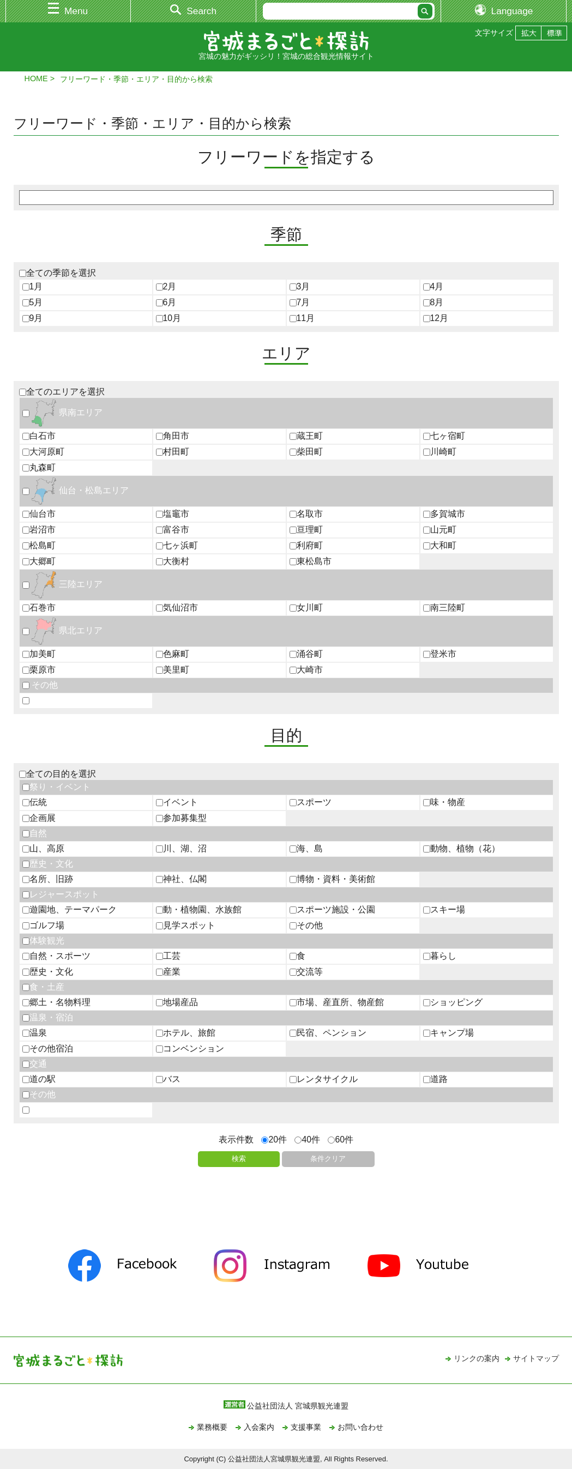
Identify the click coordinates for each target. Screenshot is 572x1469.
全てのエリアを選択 (62, 391)
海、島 (306, 848)
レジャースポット (60, 894)
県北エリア (62, 630)
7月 (300, 302)
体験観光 (43, 940)
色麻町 (172, 653)
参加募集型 (181, 818)
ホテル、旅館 (185, 1032)
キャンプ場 (448, 1032)
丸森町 (39, 467)
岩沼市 (39, 529)
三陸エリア (62, 584)
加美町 (39, 653)
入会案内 (259, 1427)
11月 (302, 318)
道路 (435, 1079)
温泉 (34, 1032)
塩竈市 (172, 513)
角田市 (172, 435)
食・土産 (43, 987)
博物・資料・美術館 (332, 879)
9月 (32, 318)
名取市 (306, 513)
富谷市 (172, 529)
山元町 (439, 529)
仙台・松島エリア (75, 490)
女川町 (306, 607)
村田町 (172, 451)
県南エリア (62, 412)
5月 (32, 302)
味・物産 (444, 802)
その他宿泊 (47, 1048)
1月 (32, 286)
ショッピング (453, 1002)
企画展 (39, 818)
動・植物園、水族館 (199, 909)
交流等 (306, 971)
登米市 (439, 653)
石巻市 (39, 607)
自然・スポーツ (56, 955)
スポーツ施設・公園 (332, 909)
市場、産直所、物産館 (337, 1002)
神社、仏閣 (181, 879)
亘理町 (306, 529)
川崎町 (439, 451)
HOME (36, 78)
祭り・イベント (56, 786)
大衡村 (172, 561)
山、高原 (43, 848)
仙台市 (39, 513)
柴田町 (306, 451)
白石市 (39, 435)
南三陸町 (444, 607)
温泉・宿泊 (47, 1017)
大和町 (439, 545)
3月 (300, 286)
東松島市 (311, 561)
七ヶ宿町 (444, 435)
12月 (436, 318)
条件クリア (328, 1158)
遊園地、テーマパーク (69, 909)
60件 (340, 1139)
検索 (239, 1158)
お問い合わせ (360, 1427)
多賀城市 (444, 513)
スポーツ (311, 802)
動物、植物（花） (461, 848)
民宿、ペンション (328, 1032)
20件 (274, 1139)
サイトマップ (536, 1358)
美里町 (172, 669)
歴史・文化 (47, 863)
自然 (34, 833)
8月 (433, 302)
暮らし (439, 955)
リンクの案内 (476, 1358)
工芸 (168, 955)
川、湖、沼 (181, 848)
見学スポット (185, 925)
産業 (168, 971)
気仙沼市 (177, 607)
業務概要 (212, 1427)
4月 (433, 286)
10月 (169, 318)
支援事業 (306, 1427)
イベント (177, 802)
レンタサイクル (324, 1079)
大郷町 (39, 561)
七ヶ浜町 (177, 545)
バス (168, 1079)
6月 (166, 302)
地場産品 (177, 1002)
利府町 (306, 545)
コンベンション (190, 1048)
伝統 (34, 802)
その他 (40, 685)
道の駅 (39, 1079)
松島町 (39, 545)
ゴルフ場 (43, 925)
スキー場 (444, 909)
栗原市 (39, 669)
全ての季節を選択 (57, 272)
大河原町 (43, 451)
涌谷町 (306, 653)
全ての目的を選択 (57, 773)
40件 (307, 1139)
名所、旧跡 (47, 879)
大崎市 (306, 669)
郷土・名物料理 (56, 1002)
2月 (166, 286)
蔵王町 (306, 435)
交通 (34, 1063)
